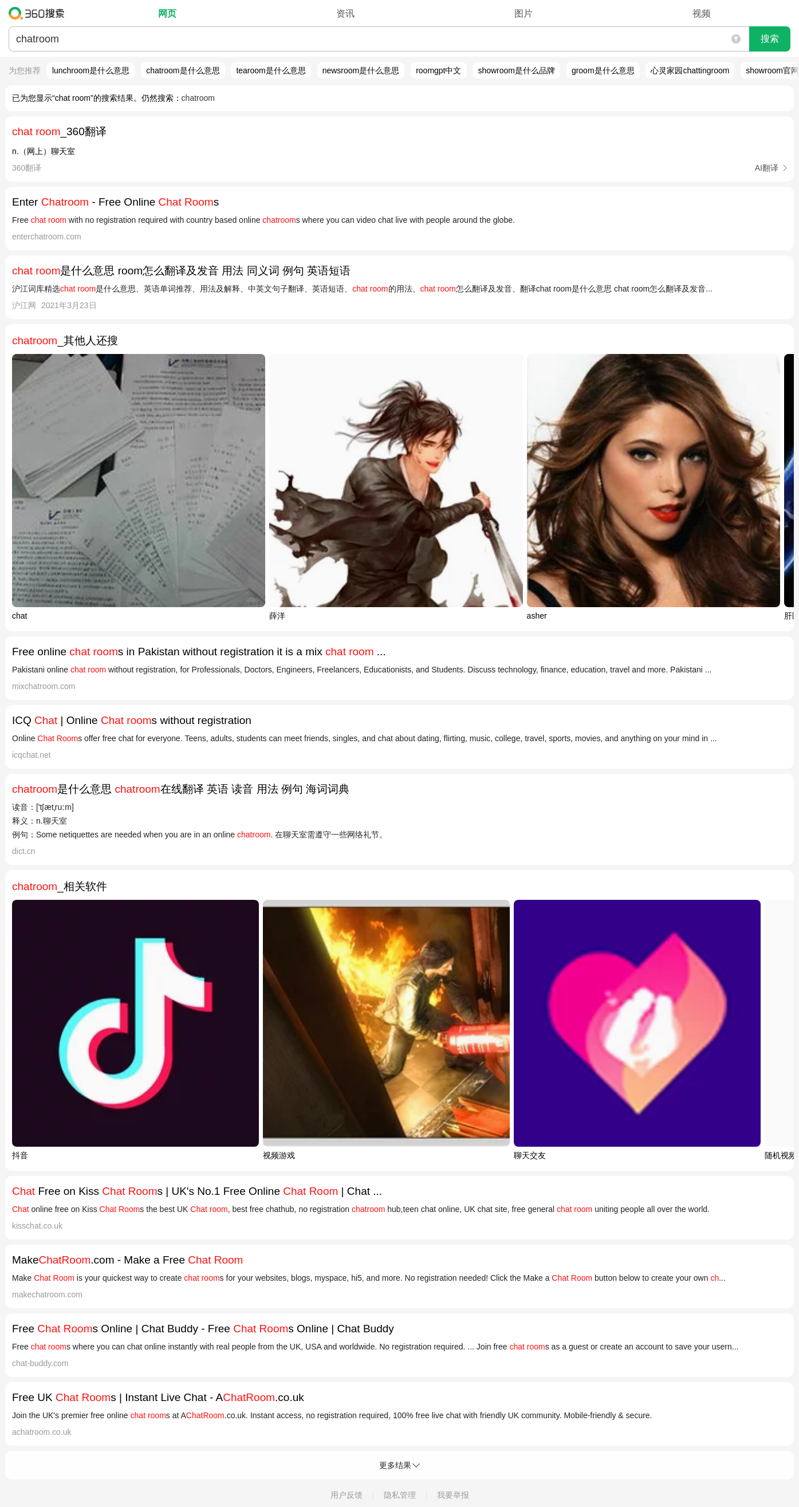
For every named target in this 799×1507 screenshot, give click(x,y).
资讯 (345, 13)
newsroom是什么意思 (361, 70)
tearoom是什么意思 (270, 70)
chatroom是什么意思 (182, 70)
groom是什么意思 (603, 70)
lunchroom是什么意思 (90, 70)
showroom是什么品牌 (516, 70)
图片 (523, 13)
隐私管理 (400, 1495)
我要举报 (453, 1495)
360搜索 (39, 13)
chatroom (198, 98)
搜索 (770, 39)
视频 (701, 13)
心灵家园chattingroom (690, 70)
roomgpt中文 (438, 70)
